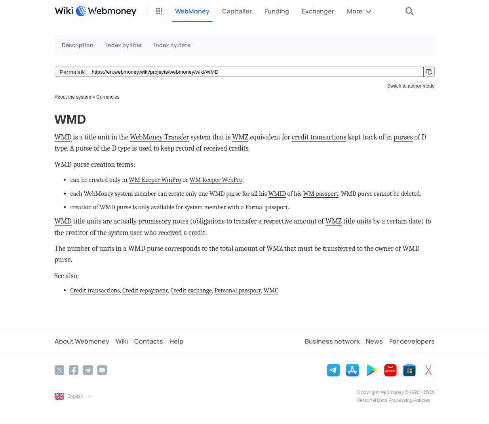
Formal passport (266, 207)
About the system (73, 97)
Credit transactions (95, 290)
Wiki (122, 341)
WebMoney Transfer (159, 137)
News (374, 341)
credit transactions (319, 137)
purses (403, 137)
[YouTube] (102, 370)
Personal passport (238, 290)
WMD (63, 137)
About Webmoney (82, 341)
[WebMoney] (106, 11)
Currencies (108, 97)
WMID (277, 193)
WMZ (240, 137)
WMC (270, 290)
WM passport (320, 193)
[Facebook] (73, 370)
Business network (332, 341)
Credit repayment (145, 290)
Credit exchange (191, 290)
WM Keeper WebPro (216, 179)
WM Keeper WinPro (155, 179)
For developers (412, 341)
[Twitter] (59, 370)
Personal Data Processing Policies (393, 400)
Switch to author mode (410, 86)
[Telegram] (88, 370)
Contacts (148, 341)
